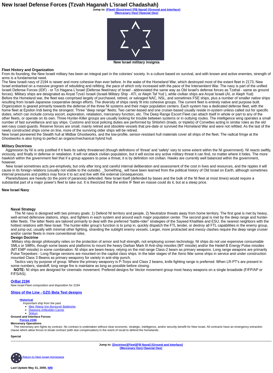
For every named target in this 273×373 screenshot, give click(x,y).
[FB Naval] (140, 9)
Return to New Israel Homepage (43, 356)
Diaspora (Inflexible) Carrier (46, 310)
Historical (26, 299)
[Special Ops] (148, 13)
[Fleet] (110, 9)
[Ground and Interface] (164, 9)
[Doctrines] (124, 9)
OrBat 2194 (20, 281)
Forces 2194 (28, 320)
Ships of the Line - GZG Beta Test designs (46, 292)
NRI (50, 367)
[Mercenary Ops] (126, 13)
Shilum (33, 313)
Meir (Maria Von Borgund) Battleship (52, 306)
